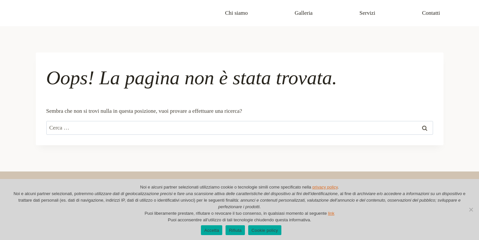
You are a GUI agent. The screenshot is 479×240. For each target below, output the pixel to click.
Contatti (431, 13)
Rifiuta (235, 230)
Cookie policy (264, 230)
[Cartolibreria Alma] (68, 13)
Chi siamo (236, 13)
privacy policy (324, 187)
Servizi (367, 13)
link (331, 213)
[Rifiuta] (471, 209)
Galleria (303, 13)
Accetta (211, 230)
